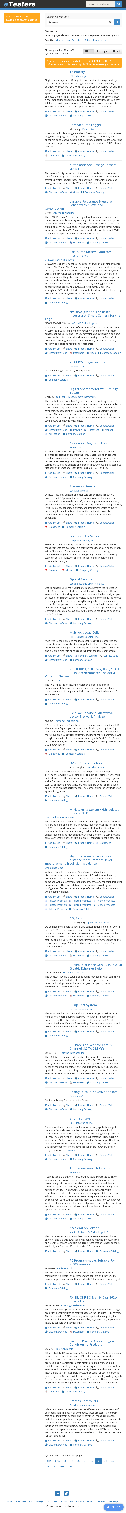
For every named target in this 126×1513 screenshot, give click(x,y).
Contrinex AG (77, 1096)
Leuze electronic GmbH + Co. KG (87, 583)
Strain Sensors (80, 1118)
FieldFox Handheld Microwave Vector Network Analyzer (91, 714)
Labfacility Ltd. (64, 1268)
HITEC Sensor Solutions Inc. (84, 636)
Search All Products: (58, 16)
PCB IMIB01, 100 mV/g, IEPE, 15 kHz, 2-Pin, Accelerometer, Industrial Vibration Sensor (83, 672)
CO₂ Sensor (78, 918)
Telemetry (77, 72)
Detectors (77, 40)
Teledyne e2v (77, 366)
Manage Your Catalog (46, 1501)
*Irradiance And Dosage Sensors (93, 165)
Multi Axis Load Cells (84, 632)
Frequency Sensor (82, 486)
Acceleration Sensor (84, 1228)
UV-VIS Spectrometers (86, 763)
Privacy (80, 1501)
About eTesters (23, 1501)
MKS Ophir (75, 169)
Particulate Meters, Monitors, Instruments (91, 253)
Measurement (63, 40)
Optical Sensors (81, 579)
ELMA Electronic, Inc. (74, 972)
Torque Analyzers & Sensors (90, 1168)
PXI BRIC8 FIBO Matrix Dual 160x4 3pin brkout (94, 1299)
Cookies (101, 1501)
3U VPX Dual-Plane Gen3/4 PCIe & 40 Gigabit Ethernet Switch (96, 966)
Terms (90, 1501)
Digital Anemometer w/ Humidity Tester (94, 390)
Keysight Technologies (68, 720)
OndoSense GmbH (55, 867)
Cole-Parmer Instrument (82, 1405)
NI (60, 680)
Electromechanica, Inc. (81, 1009)
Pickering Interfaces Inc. (72, 1052)
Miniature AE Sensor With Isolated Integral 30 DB (94, 811)
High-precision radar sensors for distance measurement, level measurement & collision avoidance (81, 859)
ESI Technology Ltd (80, 76)
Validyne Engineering (63, 212)
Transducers (99, 40)
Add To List (54, 111)
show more (71, 1150)
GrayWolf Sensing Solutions (59, 259)
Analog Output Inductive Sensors (93, 1092)
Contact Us (67, 1501)
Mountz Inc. (76, 447)
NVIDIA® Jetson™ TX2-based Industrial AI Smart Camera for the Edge (82, 315)
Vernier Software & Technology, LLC (89, 1232)
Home (9, 1501)
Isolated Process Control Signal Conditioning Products (92, 1343)
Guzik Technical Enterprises (59, 817)
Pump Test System (83, 1005)
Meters (87, 40)
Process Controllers (84, 1401)
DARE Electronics (79, 490)
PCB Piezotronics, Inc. (81, 1122)
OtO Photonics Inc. (97, 767)
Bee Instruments (64, 1348)
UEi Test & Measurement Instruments (76, 396)
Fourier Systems (90, 129)
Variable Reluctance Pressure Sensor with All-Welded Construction (78, 205)
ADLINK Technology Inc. (85, 323)
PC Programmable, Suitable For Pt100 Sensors (92, 1262)
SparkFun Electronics (98, 922)
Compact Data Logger (85, 125)
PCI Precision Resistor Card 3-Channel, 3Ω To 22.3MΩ (91, 1046)
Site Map (113, 1501)
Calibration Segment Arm (88, 443)
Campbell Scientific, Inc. (82, 540)
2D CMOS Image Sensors (87, 362)
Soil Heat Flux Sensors (86, 536)
